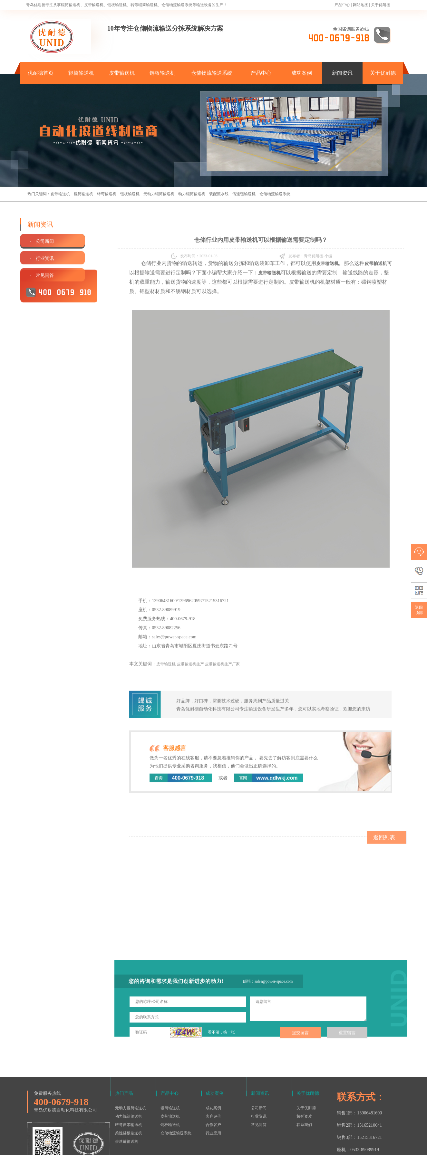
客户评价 (213, 1075)
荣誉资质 (304, 1075)
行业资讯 (259, 1075)
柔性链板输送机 (128, 1092)
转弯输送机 (106, 194)
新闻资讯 (342, 73)
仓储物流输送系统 (211, 73)
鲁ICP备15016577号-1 (210, 1146)
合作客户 (213, 1084)
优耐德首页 (40, 73)
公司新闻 (259, 1067)
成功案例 (301, 73)
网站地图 (360, 5)
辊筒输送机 (81, 73)
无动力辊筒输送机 (158, 194)
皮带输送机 (122, 73)
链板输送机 (162, 73)
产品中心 (342, 5)
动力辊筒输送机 (191, 194)
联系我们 (304, 1084)
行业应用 (213, 1092)
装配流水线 (218, 194)
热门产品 (124, 1052)
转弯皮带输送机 (128, 1084)
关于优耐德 (380, 5)
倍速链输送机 (244, 194)
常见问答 (259, 1084)
